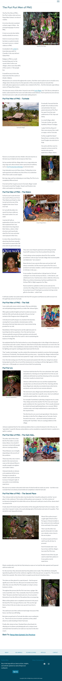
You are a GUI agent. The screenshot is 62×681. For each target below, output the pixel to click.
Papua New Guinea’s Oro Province (24, 641)
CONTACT (55, 652)
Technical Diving (31, 652)
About (6, 652)
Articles (43, 652)
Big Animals (19, 652)
